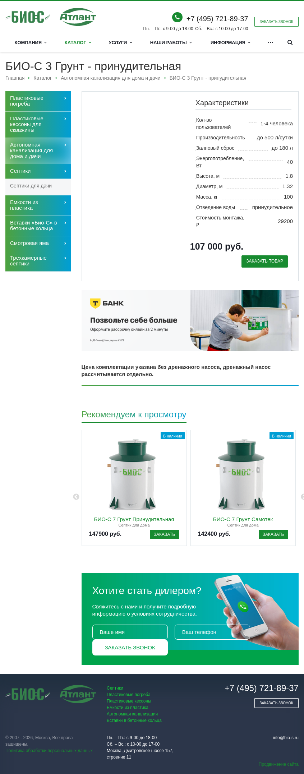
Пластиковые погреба (26, 101)
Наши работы (171, 42)
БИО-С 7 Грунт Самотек (243, 519)
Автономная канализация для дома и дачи (31, 150)
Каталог (78, 42)
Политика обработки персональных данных (49, 750)
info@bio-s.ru (286, 737)
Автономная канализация (132, 714)
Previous (76, 497)
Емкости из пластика (24, 205)
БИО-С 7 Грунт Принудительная (134, 519)
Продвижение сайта (279, 764)
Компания (31, 42)
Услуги (120, 42)
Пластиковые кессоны (129, 701)
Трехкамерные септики (28, 261)
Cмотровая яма (29, 243)
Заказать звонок (130, 647)
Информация (230, 42)
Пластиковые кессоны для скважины (26, 124)
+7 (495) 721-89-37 (217, 19)
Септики (20, 171)
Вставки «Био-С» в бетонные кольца (33, 225)
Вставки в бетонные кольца (134, 720)
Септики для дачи (31, 186)
